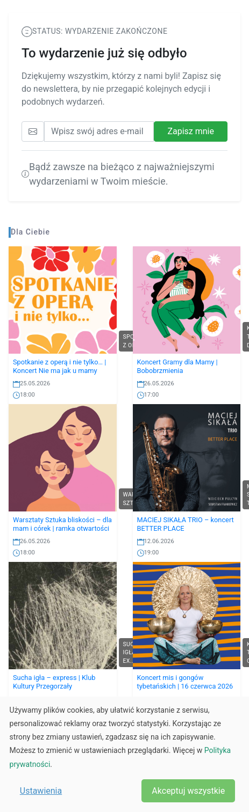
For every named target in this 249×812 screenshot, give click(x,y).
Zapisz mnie (190, 131)
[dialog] (124, 754)
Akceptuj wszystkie (188, 791)
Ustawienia (41, 791)
